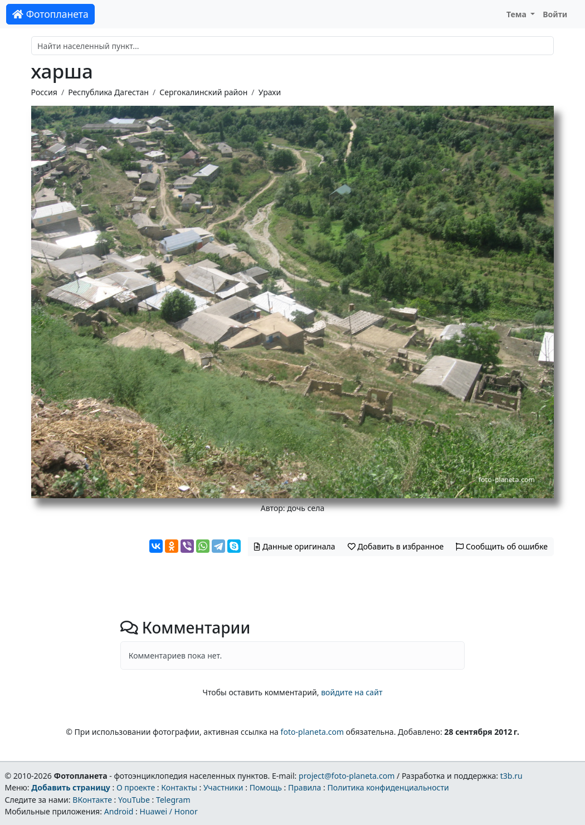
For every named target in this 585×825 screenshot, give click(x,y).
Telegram (173, 799)
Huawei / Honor (168, 811)
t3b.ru (511, 775)
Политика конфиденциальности (388, 787)
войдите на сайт (351, 692)
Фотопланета (50, 14)
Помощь (266, 787)
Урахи (270, 92)
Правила (304, 787)
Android (119, 811)
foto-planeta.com (312, 731)
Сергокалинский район (203, 92)
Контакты (179, 787)
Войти (555, 14)
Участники (223, 787)
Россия (44, 92)
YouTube (134, 799)
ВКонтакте (92, 799)
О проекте (135, 787)
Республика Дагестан (108, 92)
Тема (517, 14)
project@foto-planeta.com (346, 775)
